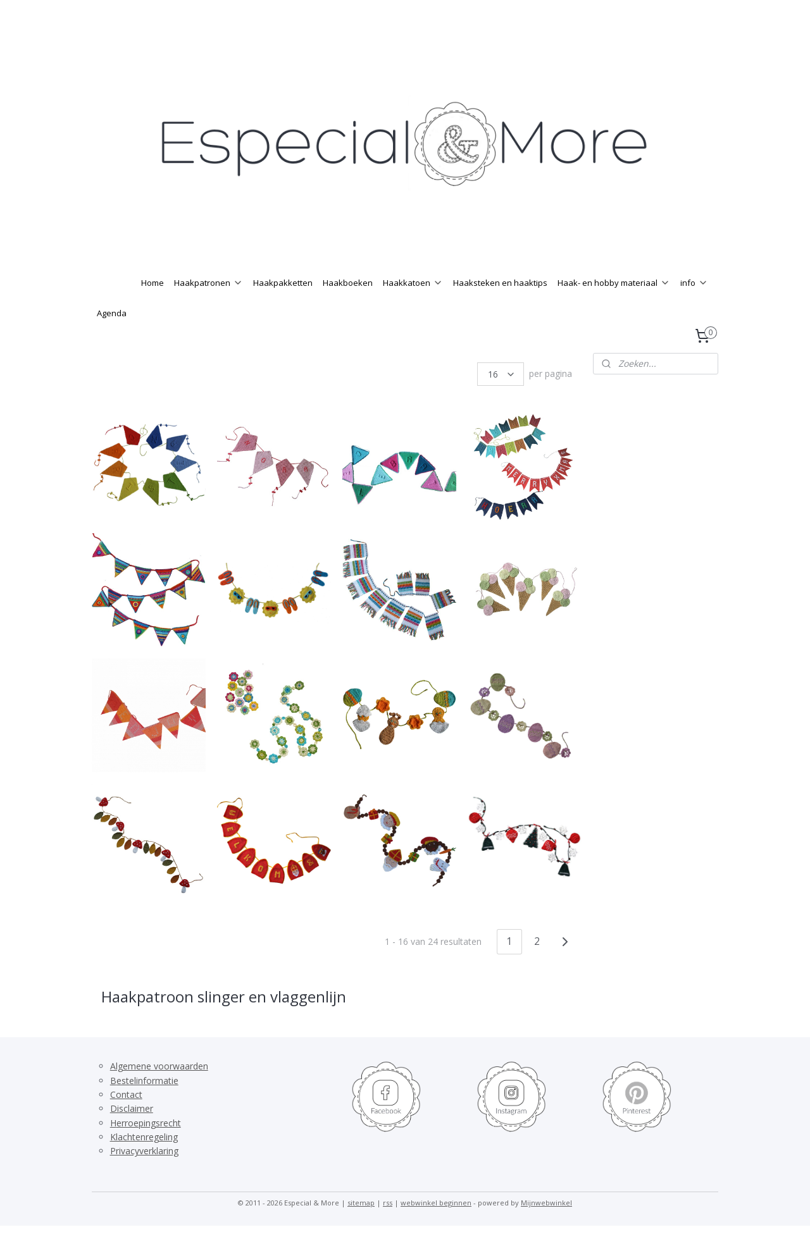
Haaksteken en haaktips (500, 308)
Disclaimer (131, 1134)
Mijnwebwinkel (546, 1228)
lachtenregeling (147, 1162)
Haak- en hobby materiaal (614, 308)
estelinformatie (147, 1106)
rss (387, 1228)
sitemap (361, 1228)
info (694, 308)
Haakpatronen (208, 308)
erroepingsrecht (148, 1148)
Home (152, 308)
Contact (126, 1120)
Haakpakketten (283, 308)
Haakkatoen (413, 308)
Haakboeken (348, 308)
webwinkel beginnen (436, 1228)
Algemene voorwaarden (159, 1091)
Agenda (112, 338)
